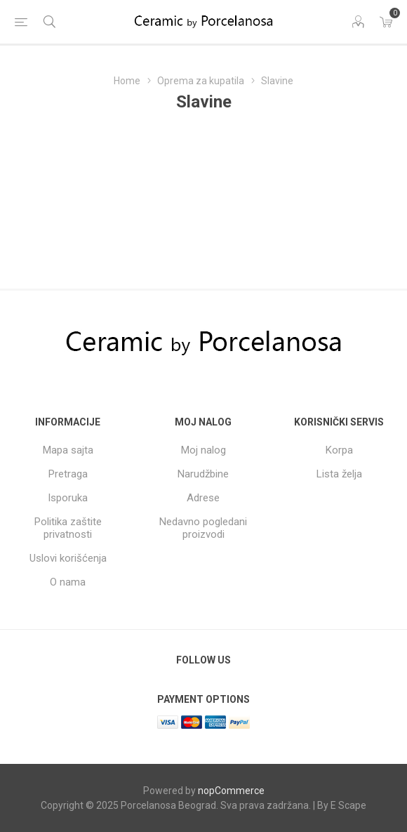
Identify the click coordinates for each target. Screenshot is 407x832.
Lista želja (339, 474)
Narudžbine (203, 474)
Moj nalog (203, 450)
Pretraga (68, 474)
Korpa (339, 450)
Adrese (203, 497)
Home (127, 80)
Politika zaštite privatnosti (68, 528)
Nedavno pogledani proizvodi (203, 528)
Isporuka (68, 497)
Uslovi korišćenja (68, 558)
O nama (68, 582)
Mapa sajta (68, 450)
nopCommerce (231, 790)
